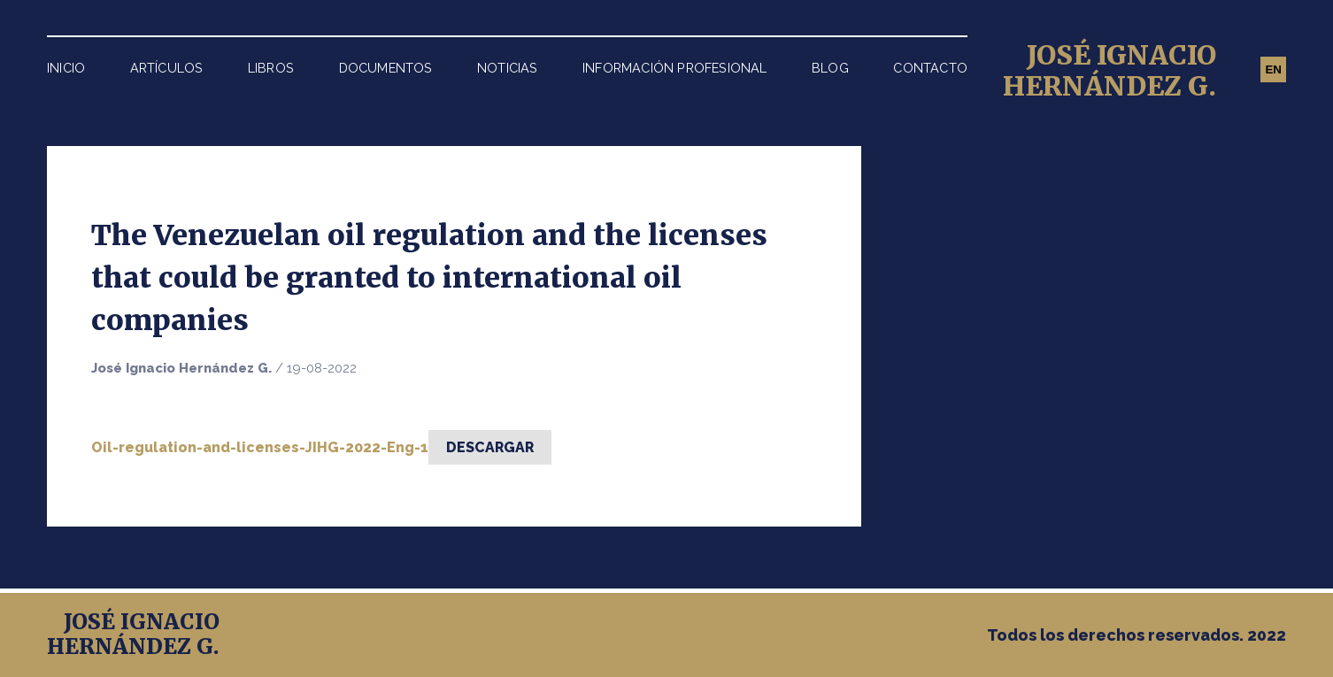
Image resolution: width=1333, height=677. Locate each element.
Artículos (167, 67)
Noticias (507, 67)
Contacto (930, 67)
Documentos (386, 67)
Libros (271, 67)
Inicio (66, 67)
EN (1273, 69)
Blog (830, 67)
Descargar (490, 447)
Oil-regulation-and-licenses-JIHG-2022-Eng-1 (259, 447)
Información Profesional (674, 67)
